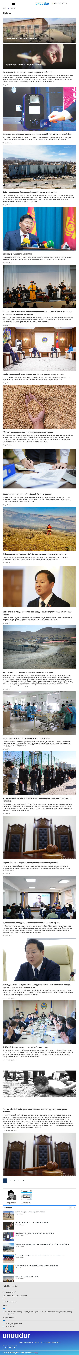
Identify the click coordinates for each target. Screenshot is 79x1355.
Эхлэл (5, 8)
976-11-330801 (10, 1327)
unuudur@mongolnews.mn (13, 1324)
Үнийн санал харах (11, 1302)
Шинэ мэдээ (8, 1208)
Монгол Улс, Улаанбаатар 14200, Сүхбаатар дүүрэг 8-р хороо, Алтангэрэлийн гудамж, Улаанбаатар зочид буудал (38, 1313)
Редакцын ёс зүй (10, 1292)
